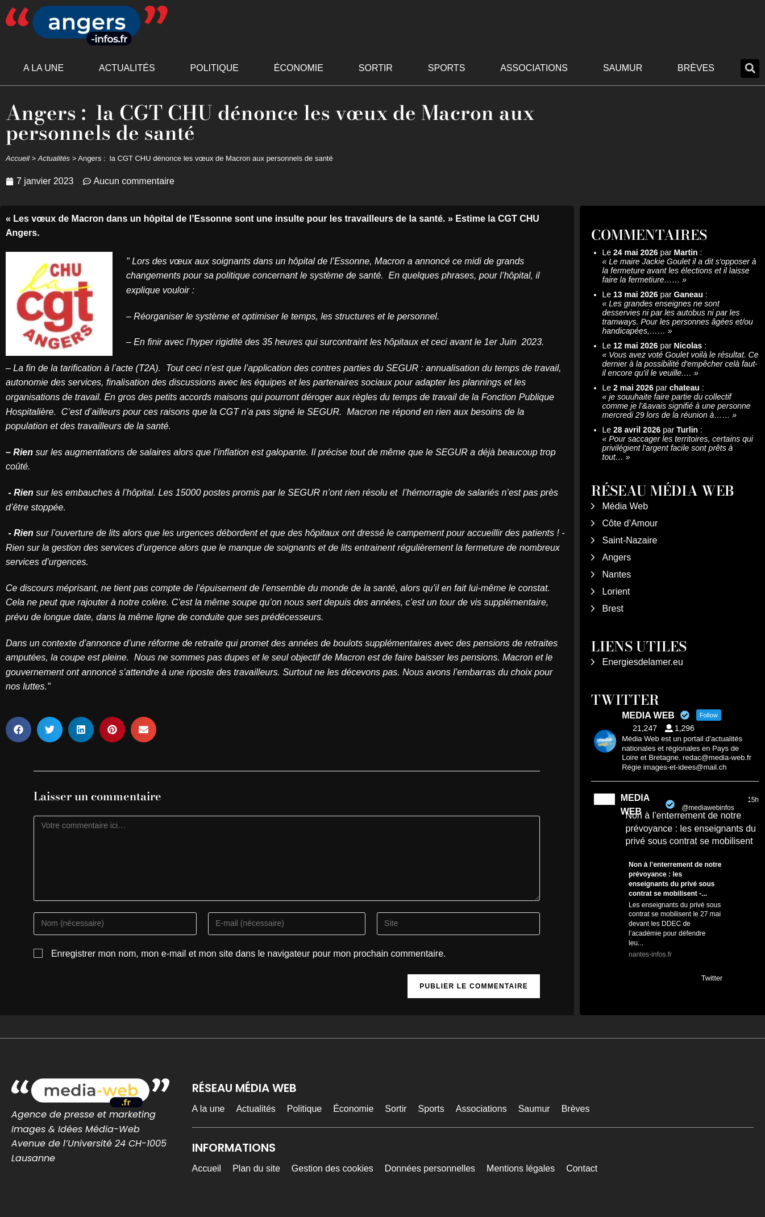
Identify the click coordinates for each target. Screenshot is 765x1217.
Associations (534, 68)
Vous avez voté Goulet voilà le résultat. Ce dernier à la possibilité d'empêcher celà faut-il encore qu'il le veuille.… (680, 363)
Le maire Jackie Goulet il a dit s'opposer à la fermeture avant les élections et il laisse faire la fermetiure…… (679, 270)
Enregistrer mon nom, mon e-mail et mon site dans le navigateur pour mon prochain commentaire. (248, 953)
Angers (616, 557)
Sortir (376, 68)
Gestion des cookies (332, 1168)
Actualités (127, 68)
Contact (581, 1168)
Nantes (616, 574)
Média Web (625, 506)
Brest (612, 608)
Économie (298, 68)
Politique (214, 68)
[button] (750, 68)
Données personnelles (430, 1168)
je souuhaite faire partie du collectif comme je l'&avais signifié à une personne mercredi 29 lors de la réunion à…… (676, 405)
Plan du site (256, 1168)
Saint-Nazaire (630, 540)
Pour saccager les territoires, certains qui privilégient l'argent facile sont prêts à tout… (677, 448)
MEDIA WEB (635, 804)
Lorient (616, 591)
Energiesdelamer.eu (642, 662)
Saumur (622, 68)
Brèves (695, 68)
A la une (43, 68)
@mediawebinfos (707, 808)
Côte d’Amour (630, 523)
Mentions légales (521, 1168)
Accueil (18, 158)
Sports (446, 68)
